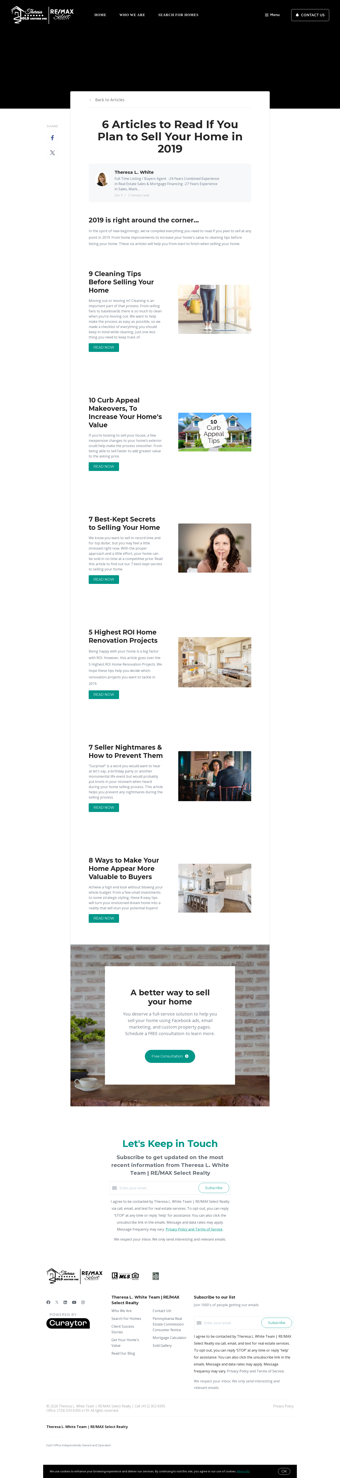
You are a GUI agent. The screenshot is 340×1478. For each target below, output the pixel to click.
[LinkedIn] (65, 1302)
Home (100, 15)
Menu (272, 15)
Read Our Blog (123, 1353)
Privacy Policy (283, 1406)
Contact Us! (162, 1310)
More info (243, 1471)
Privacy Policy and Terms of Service (194, 1229)
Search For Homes (178, 15)
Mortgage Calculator (169, 1337)
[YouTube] (74, 1302)
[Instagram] (83, 1302)
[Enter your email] (157, 1188)
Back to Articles (109, 99)
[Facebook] (48, 1302)
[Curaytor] (68, 1327)
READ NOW (103, 347)
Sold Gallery (162, 1345)
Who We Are (132, 15)
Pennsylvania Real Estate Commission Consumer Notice (168, 1324)
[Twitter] (57, 1302)
